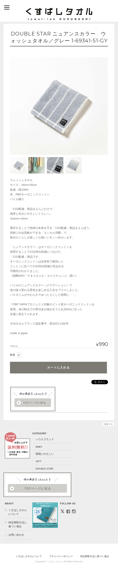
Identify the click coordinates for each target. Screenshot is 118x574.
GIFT (38, 461)
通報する (108, 424)
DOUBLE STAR (44, 468)
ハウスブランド (45, 439)
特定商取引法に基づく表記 (17, 524)
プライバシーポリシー (61, 556)
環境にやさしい (45, 453)
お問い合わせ (16, 534)
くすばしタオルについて (17, 512)
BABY (39, 446)
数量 (12, 354)
